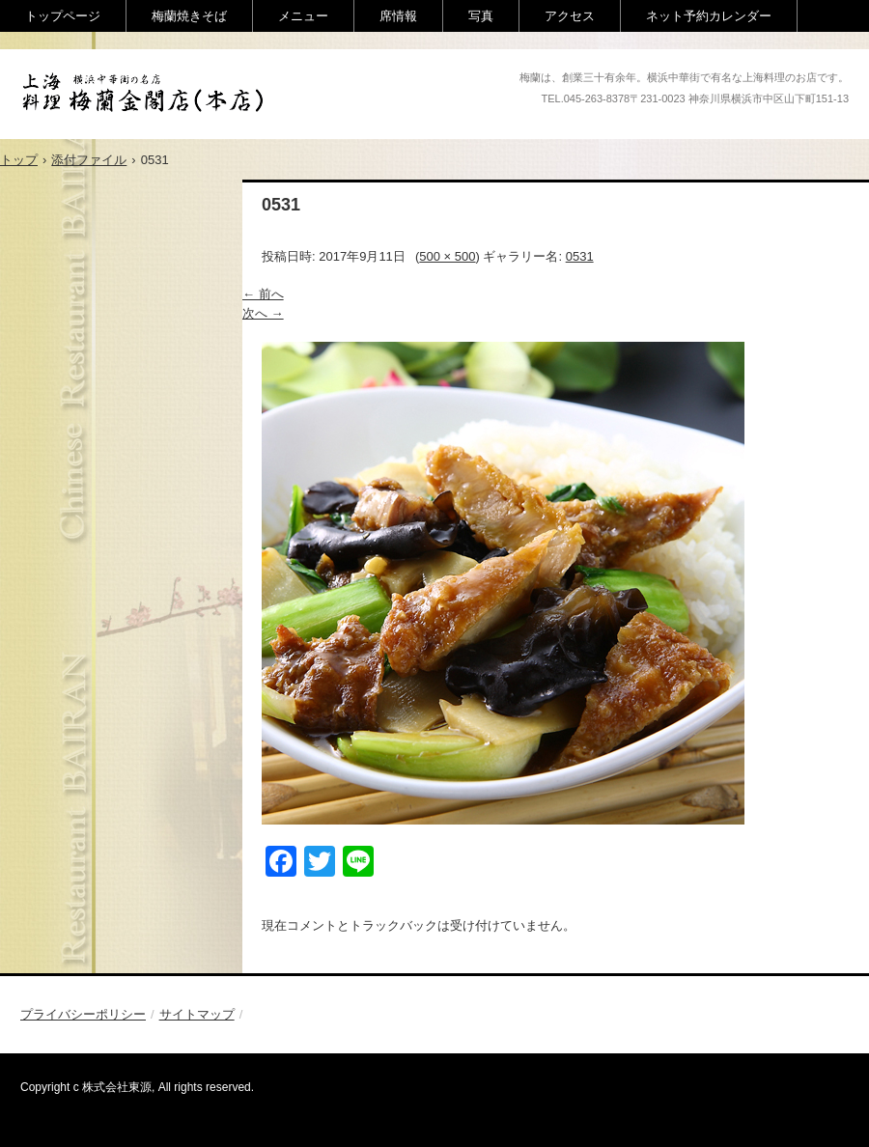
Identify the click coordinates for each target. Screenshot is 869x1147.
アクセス (570, 16)
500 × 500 (447, 256)
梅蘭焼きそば (189, 16)
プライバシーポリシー (83, 1014)
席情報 (398, 16)
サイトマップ (197, 1014)
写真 (480, 16)
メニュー (303, 16)
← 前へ (263, 294)
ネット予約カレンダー (708, 16)
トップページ (62, 16)
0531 (580, 256)
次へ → (263, 313)
